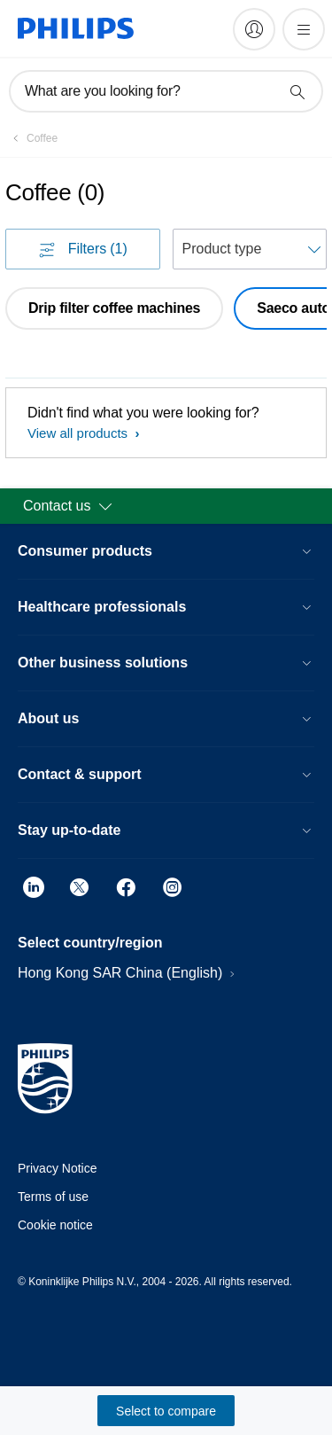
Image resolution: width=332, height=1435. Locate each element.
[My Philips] (254, 29)
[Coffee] (31, 138)
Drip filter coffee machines (114, 308)
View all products (79, 433)
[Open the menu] (303, 29)
